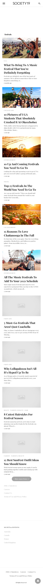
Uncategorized (9, 227)
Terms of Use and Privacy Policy (15, 497)
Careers (7, 489)
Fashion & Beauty (17, 410)
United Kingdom (10, 542)
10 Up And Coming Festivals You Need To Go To (21, 166)
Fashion (7, 456)
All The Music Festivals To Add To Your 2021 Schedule (21, 279)
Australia (7, 532)
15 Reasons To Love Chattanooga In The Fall (19, 233)
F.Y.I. (5, 61)
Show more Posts (21, 479)
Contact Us (8, 493)
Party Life (8, 319)
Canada (6, 535)
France (6, 539)
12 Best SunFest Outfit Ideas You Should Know (21, 462)
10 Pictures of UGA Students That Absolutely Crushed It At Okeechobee (20, 118)
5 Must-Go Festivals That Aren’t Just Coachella (19, 324)
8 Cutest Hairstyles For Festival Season (18, 416)
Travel (6, 181)
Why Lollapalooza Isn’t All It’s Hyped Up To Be (20, 370)
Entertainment (9, 160)
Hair (26, 410)
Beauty (6, 410)
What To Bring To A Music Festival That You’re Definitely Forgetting (20, 68)
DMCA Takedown (10, 486)
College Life (9, 110)
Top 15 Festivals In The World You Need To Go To (20, 187)
